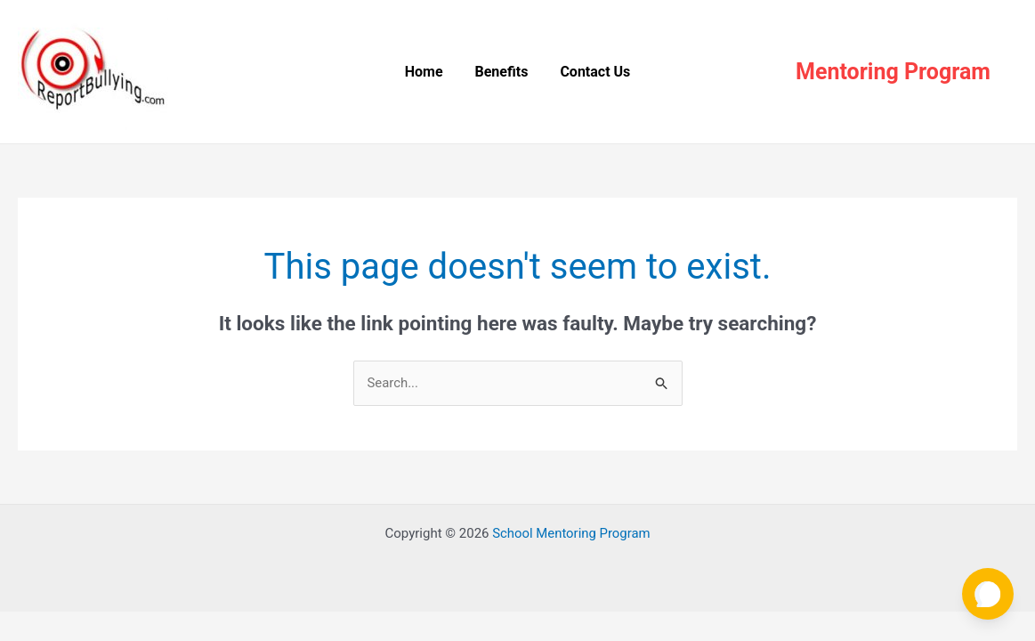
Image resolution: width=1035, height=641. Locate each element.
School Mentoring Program (571, 533)
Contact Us (591, 71)
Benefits (502, 71)
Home (427, 71)
